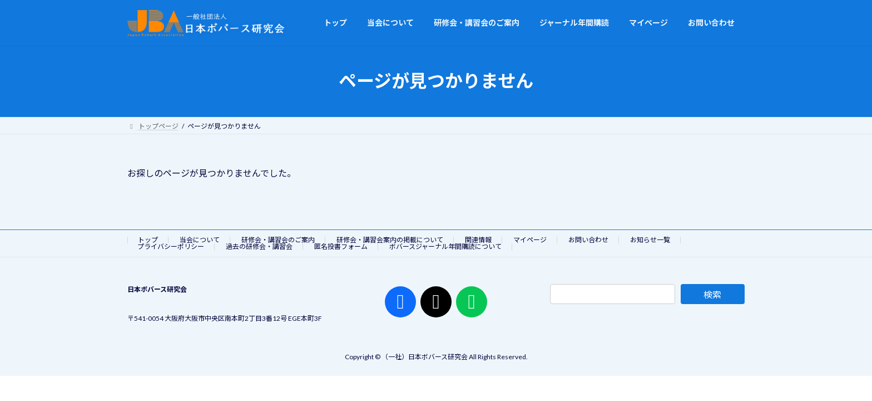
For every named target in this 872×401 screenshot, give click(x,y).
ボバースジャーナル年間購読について (445, 246)
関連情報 (478, 240)
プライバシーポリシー (170, 246)
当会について (200, 240)
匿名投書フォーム (341, 246)
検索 (712, 294)
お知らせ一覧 (650, 240)
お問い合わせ (588, 240)
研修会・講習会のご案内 (278, 240)
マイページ (530, 240)
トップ (148, 240)
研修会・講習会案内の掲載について (389, 240)
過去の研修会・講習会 (259, 246)
